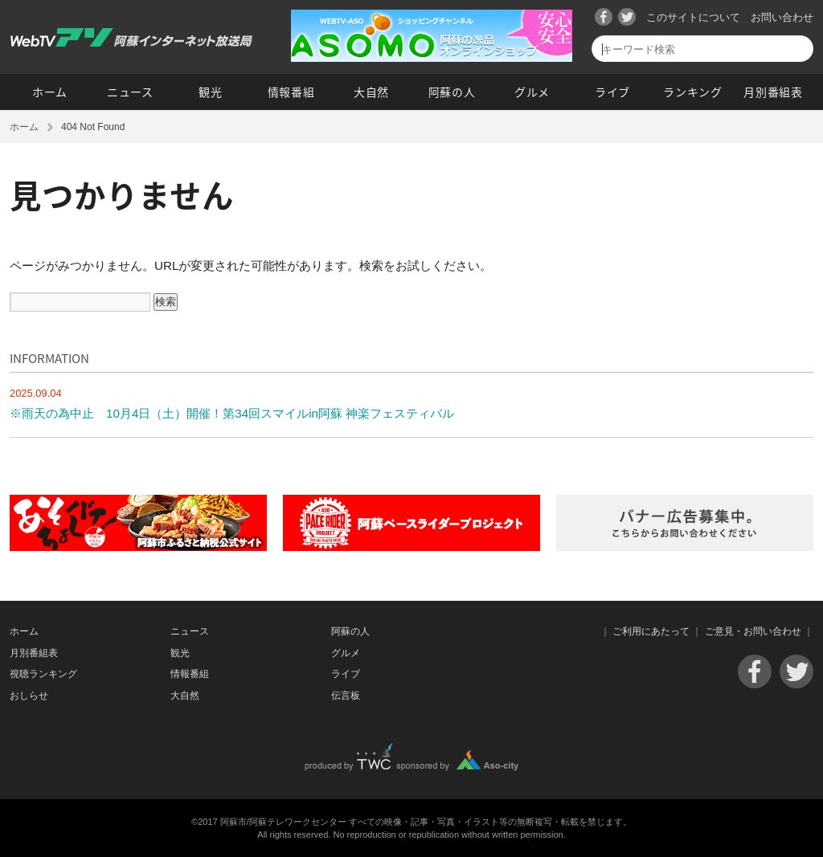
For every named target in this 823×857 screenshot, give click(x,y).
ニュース (130, 92)
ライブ (612, 92)
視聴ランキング (43, 673)
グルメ (532, 92)
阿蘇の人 (452, 92)
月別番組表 (773, 92)
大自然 (371, 92)
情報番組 (291, 92)
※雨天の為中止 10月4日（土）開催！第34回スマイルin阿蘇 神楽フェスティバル (232, 413)
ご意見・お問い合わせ (753, 631)
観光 (210, 92)
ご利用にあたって (651, 631)
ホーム (50, 92)
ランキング (693, 92)
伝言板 (345, 695)
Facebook (603, 17)
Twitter (627, 17)
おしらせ (29, 695)
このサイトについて (693, 17)
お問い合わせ (782, 17)
